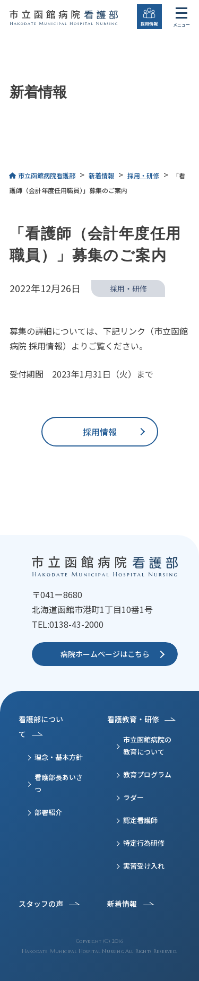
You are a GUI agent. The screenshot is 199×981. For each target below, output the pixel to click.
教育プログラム (147, 774)
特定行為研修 (144, 843)
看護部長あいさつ (58, 783)
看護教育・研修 (133, 719)
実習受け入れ (144, 866)
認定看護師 (140, 820)
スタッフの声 (41, 903)
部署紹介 (48, 812)
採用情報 (100, 431)
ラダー (133, 797)
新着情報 (122, 903)
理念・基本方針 (58, 757)
